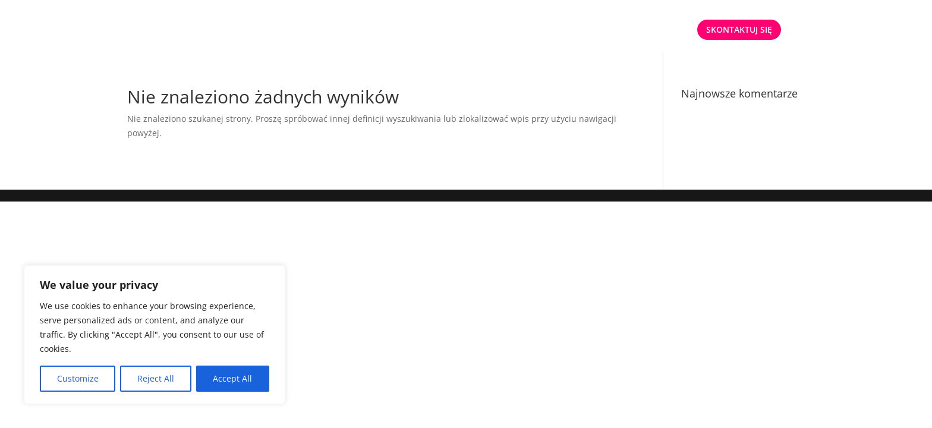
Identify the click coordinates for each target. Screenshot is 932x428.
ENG (673, 30)
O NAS (611, 30)
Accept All (232, 378)
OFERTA (555, 30)
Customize (78, 378)
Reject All (155, 378)
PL (644, 30)
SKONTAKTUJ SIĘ (739, 29)
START (511, 30)
